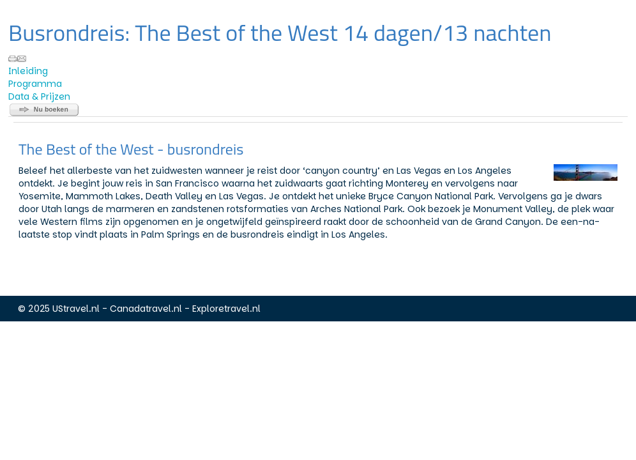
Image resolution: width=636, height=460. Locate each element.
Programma (35, 83)
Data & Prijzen (39, 96)
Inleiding (28, 71)
